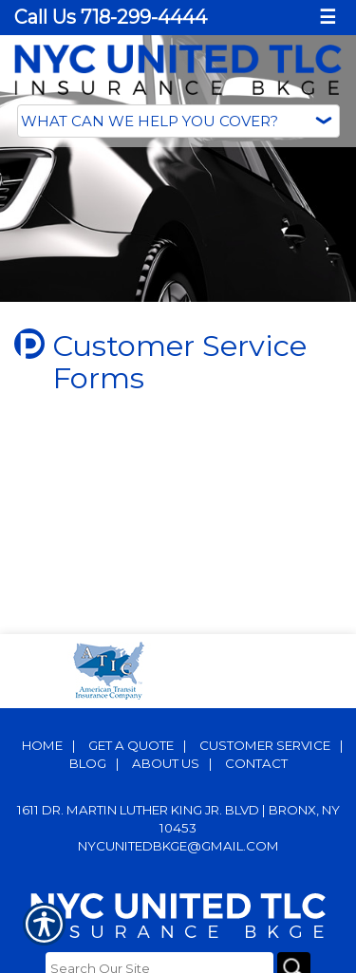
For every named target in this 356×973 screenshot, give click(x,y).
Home (42, 745)
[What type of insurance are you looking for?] (178, 121)
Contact (256, 763)
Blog (87, 763)
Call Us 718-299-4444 (110, 17)
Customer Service (264, 745)
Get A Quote (131, 745)
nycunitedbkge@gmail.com (178, 845)
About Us (165, 763)
